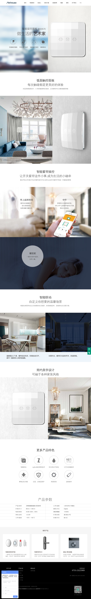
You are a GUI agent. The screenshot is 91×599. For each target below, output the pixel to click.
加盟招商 (54, 2)
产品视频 (20, 577)
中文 (80, 2)
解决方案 (47, 2)
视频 (61, 2)
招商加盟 (33, 570)
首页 (25, 2)
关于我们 (74, 2)
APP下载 (20, 580)
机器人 (39, 2)
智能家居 (32, 2)
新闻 (67, 2)
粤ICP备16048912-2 (44, 588)
